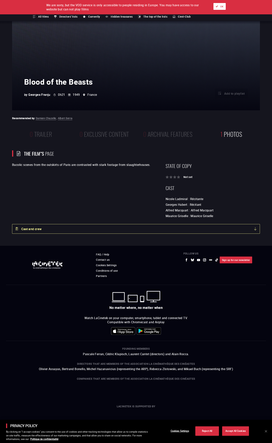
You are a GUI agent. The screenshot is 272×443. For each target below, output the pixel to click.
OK (221, 6)
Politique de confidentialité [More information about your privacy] (44, 439)
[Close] (266, 431)
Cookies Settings (180, 431)
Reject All (207, 431)
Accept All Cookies (235, 431)
